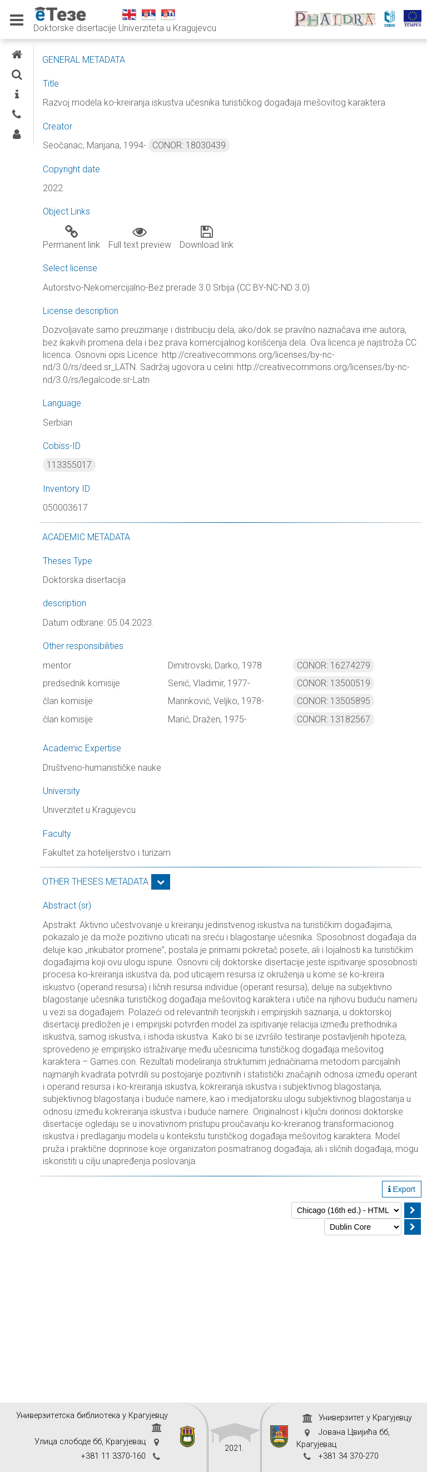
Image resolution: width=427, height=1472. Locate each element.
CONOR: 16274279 (368, 702)
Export (401, 1350)
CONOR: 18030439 (294, 158)
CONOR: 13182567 (368, 781)
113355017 (174, 502)
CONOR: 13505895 (368, 751)
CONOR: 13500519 (368, 733)
